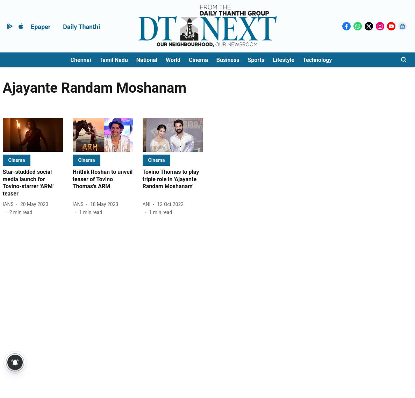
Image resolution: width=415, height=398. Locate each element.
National (146, 60)
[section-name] (17, 160)
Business (227, 60)
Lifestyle (283, 60)
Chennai (81, 60)
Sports (256, 60)
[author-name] (9, 204)
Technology (317, 60)
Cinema (198, 60)
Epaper (40, 26)
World (173, 60)
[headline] (33, 183)
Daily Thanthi (81, 26)
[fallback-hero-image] (33, 135)
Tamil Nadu (113, 60)
